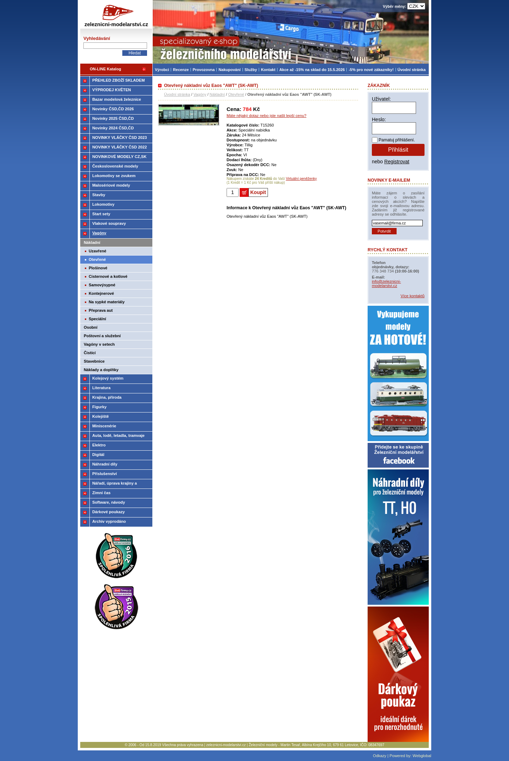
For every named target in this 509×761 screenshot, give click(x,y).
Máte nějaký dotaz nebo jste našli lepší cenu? (266, 115)
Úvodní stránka (177, 94)
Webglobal (422, 756)
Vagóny (199, 94)
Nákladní (217, 94)
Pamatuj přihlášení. (397, 139)
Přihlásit (398, 150)
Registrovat (396, 161)
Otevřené (236, 94)
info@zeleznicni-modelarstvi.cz (386, 283)
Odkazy (379, 756)
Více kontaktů (412, 296)
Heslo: (379, 119)
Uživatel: (381, 99)
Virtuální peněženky (301, 179)
